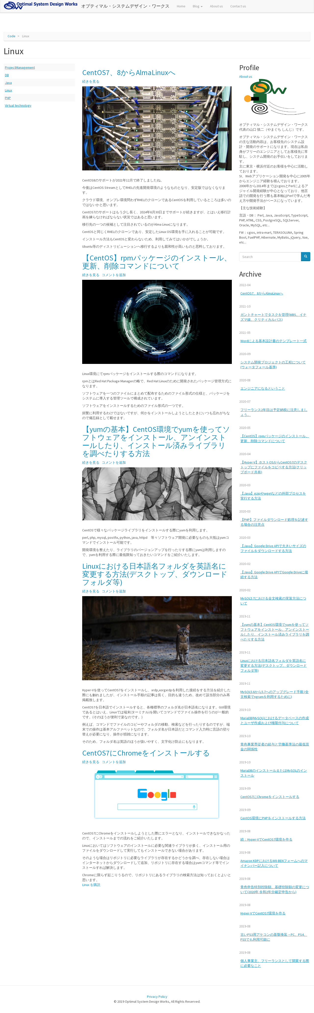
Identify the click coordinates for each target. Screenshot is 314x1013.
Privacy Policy (157, 996)
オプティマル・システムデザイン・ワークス (125, 6)
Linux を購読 (91, 885)
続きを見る (90, 81)
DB (7, 75)
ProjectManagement (20, 67)
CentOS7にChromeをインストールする (269, 797)
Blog (198, 6)
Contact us (238, 6)
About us (216, 6)
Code (11, 36)
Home (181, 6)
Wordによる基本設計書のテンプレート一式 (273, 341)
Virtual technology (18, 105)
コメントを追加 (114, 275)
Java (8, 82)
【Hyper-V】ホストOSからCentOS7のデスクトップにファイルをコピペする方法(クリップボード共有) (273, 467)
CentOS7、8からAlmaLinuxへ (261, 293)
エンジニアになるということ (262, 388)
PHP (8, 98)
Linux (8, 90)
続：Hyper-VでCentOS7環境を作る (266, 839)
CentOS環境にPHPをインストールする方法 (273, 818)
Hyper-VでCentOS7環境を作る (263, 913)
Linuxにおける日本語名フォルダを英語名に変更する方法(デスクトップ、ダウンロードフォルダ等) (273, 665)
